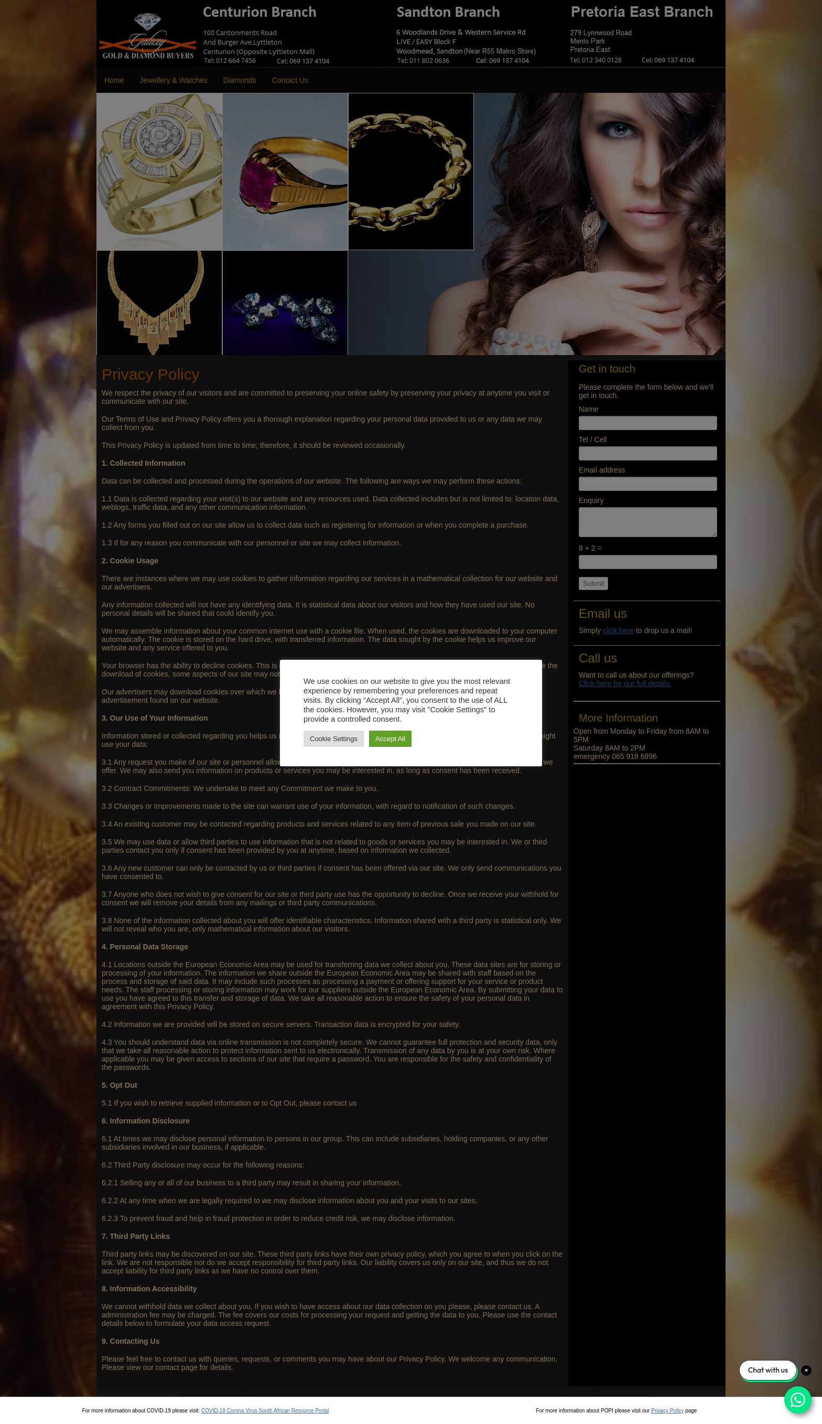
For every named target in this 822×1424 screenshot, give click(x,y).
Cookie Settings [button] (334, 739)
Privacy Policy (667, 1411)
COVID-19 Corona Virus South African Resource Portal (265, 1411)
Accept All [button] (390, 739)
